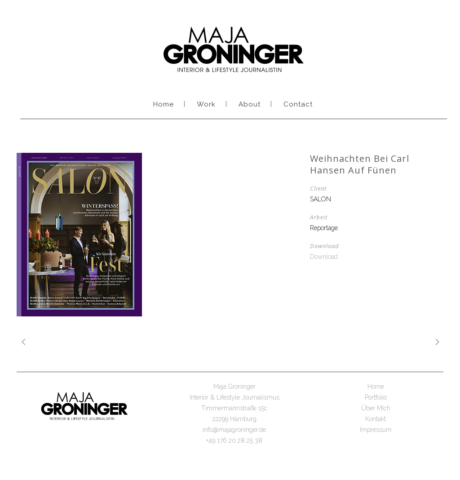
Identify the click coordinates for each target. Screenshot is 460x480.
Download (324, 256)
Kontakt (375, 418)
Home (375, 386)
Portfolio (376, 397)
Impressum (376, 429)
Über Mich (375, 408)
